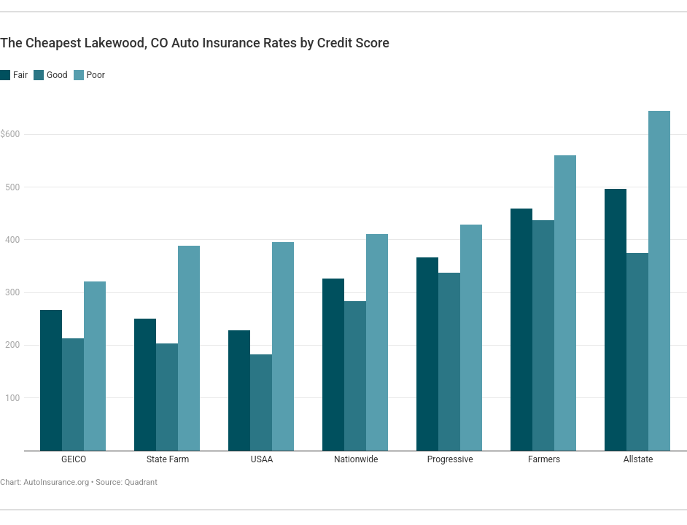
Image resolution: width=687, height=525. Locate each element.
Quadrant (141, 482)
